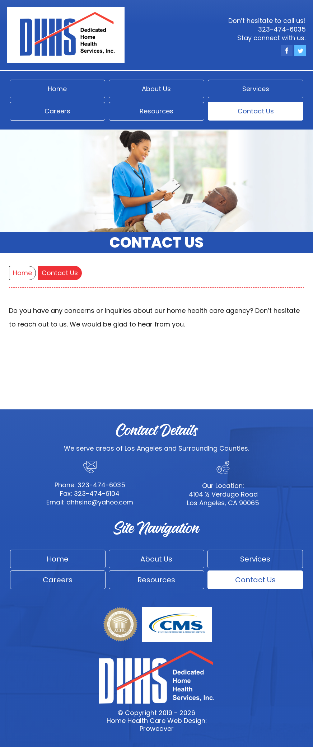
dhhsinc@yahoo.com (100, 502)
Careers (57, 111)
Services (255, 88)
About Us (156, 88)
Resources (156, 111)
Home (57, 88)
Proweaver (157, 728)
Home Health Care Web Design (156, 720)
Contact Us (256, 111)
